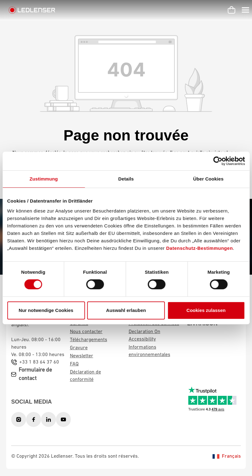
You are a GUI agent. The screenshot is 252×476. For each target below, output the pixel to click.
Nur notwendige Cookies (46, 310)
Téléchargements (88, 339)
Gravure (79, 348)
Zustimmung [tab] (44, 178)
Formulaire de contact (35, 374)
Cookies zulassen (206, 310)
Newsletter (81, 356)
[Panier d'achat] (231, 10)
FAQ (74, 364)
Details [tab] (126, 178)
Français (227, 456)
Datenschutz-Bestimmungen (199, 248)
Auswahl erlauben (126, 310)
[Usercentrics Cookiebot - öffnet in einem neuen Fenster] (217, 161)
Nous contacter (86, 331)
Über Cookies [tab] (208, 178)
